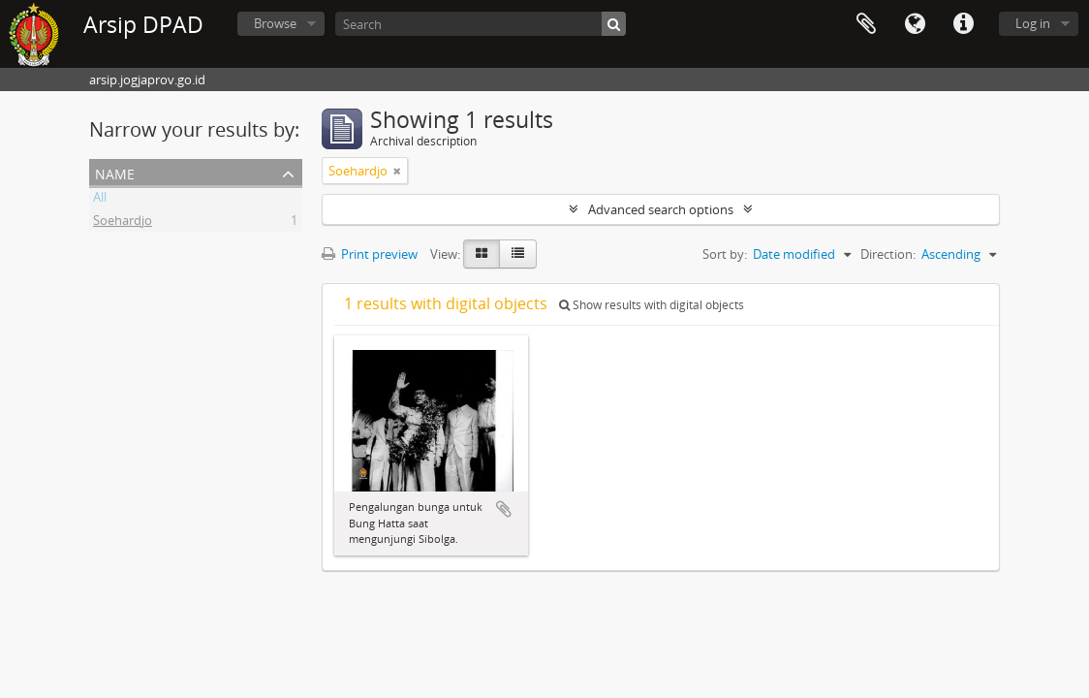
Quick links (963, 24)
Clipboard (866, 24)
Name (115, 172)
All (100, 199)
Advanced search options (660, 209)
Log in (1032, 23)
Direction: (888, 254)
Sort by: (724, 254)
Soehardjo (122, 223)
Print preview (370, 254)
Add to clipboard (503, 509)
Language (914, 24)
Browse (275, 23)
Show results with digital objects (651, 305)
